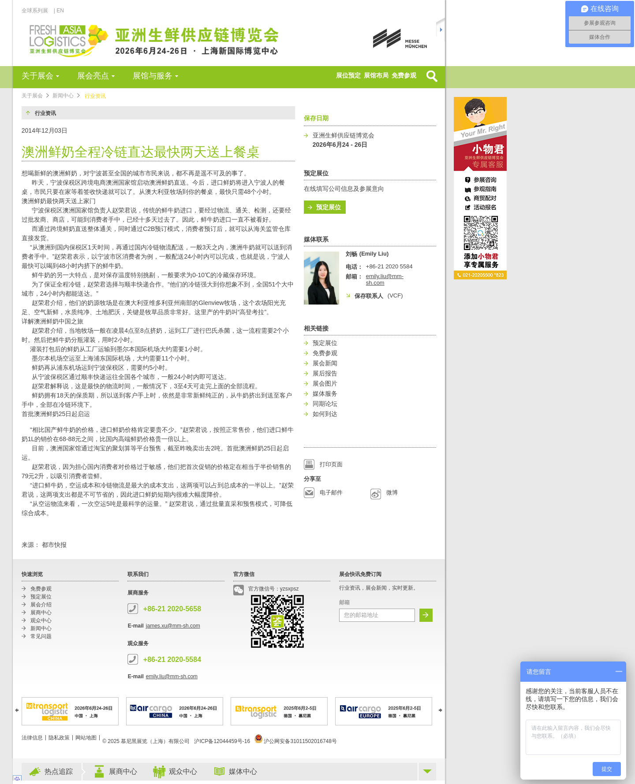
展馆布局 (376, 75)
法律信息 (32, 738)
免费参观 (404, 75)
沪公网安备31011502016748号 (295, 741)
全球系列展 (37, 10)
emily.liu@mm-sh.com (172, 676)
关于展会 (37, 75)
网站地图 (86, 738)
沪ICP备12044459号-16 (222, 741)
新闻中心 (63, 96)
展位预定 (348, 75)
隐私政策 (59, 738)
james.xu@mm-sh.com (173, 626)
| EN (59, 10)
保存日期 (316, 118)
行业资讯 (95, 96)
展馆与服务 (152, 75)
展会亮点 (93, 75)
